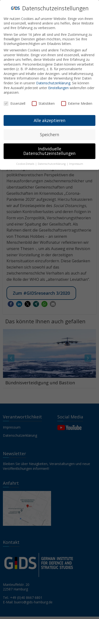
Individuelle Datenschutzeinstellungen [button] (49, 149)
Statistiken (43, 101)
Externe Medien (76, 101)
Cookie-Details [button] (25, 162)
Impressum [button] (76, 162)
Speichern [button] (49, 132)
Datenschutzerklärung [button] (52, 162)
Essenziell (14, 101)
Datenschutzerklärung (53, 81)
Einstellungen (58, 86)
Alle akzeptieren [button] (50, 118)
